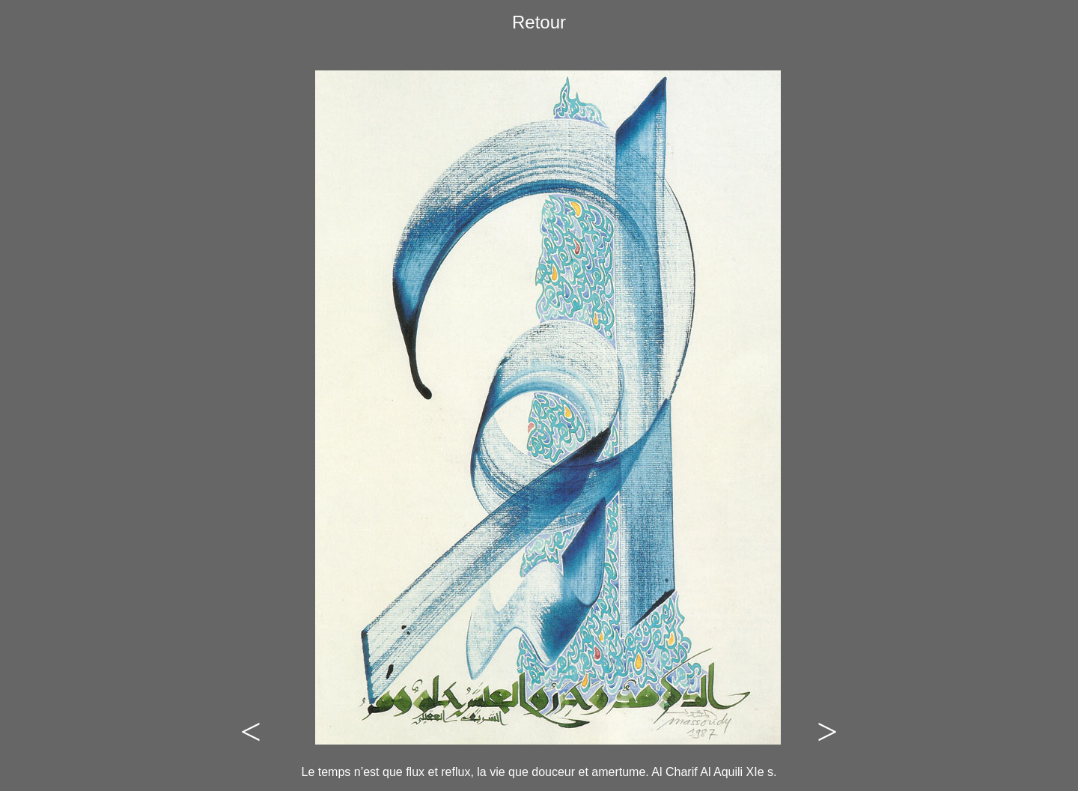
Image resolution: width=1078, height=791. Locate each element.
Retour (539, 22)
